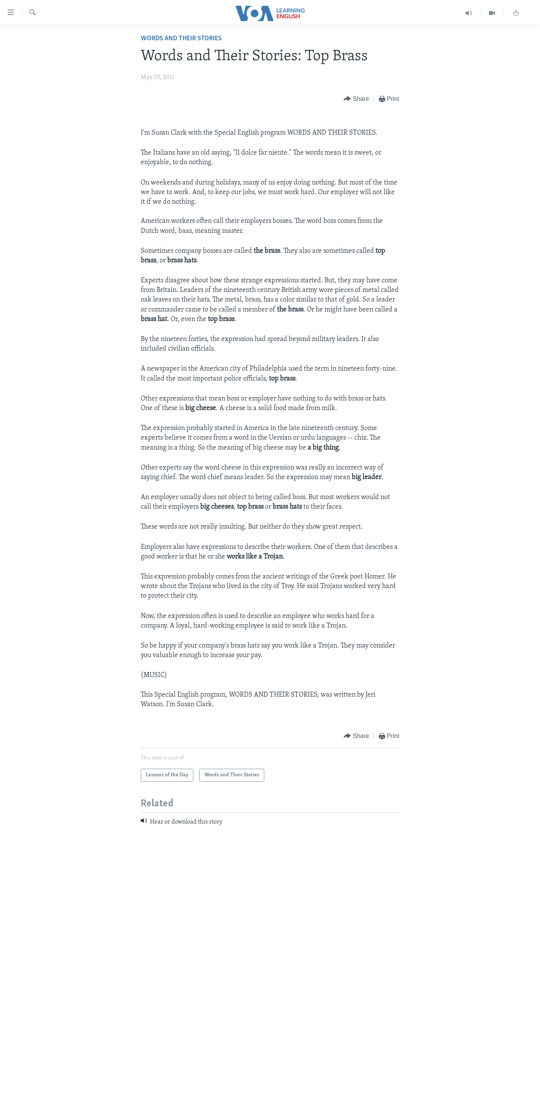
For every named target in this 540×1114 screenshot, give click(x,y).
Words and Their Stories (181, 38)
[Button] (356, 99)
